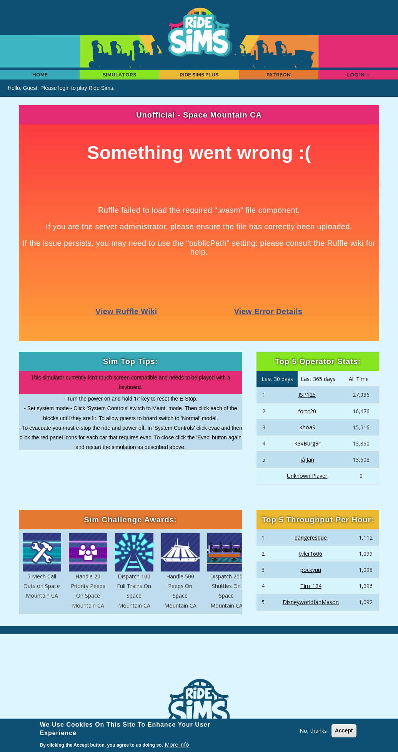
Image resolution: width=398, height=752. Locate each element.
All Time (359, 389)
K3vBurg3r (307, 454)
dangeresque (311, 548)
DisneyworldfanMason (311, 612)
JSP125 (307, 405)
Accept (344, 730)
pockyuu (310, 580)
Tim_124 (310, 596)
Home (39, 79)
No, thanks (313, 730)
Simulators (119, 79)
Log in (358, 79)
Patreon (279, 79)
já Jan (307, 470)
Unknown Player (307, 486)
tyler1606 (310, 564)
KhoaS (307, 437)
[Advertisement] (199, 667)
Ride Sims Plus (199, 79)
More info (177, 744)
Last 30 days (277, 389)
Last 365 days (318, 389)
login (64, 98)
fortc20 (307, 421)
